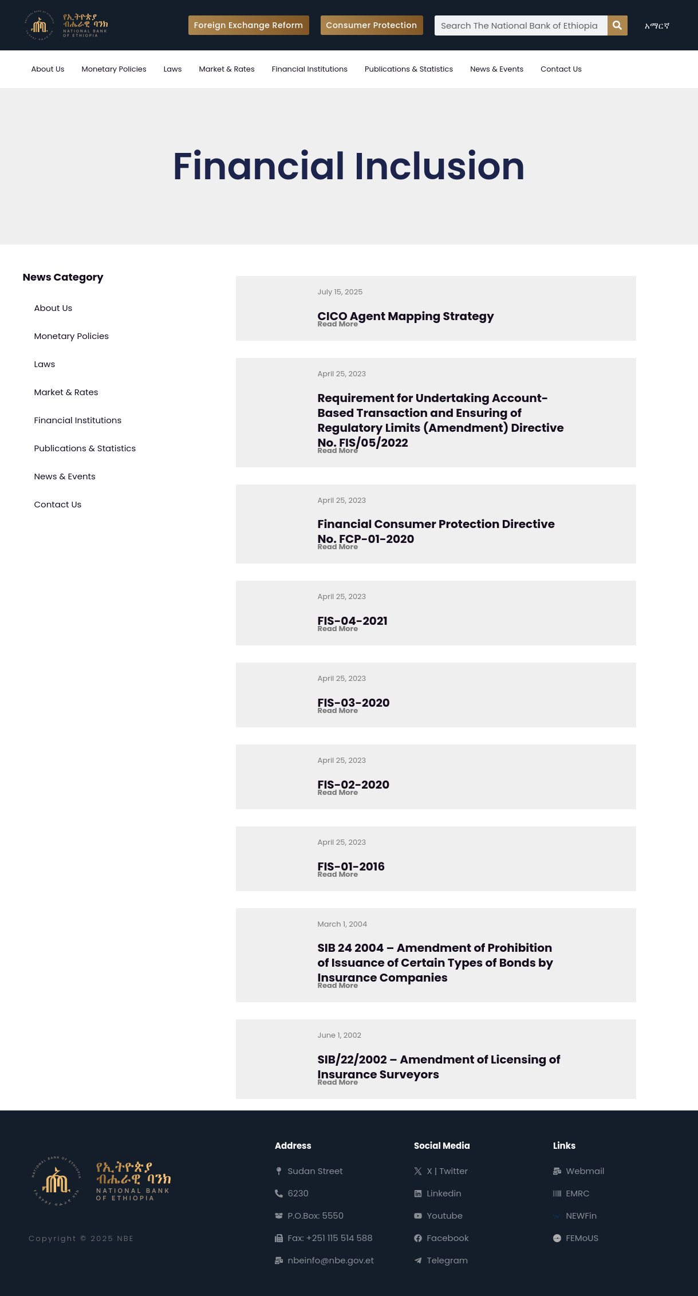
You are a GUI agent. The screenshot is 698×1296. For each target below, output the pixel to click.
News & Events (496, 69)
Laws (173, 69)
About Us (48, 69)
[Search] (618, 25)
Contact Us (561, 69)
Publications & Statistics (409, 69)
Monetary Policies (113, 69)
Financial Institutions (310, 69)
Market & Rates (227, 69)
